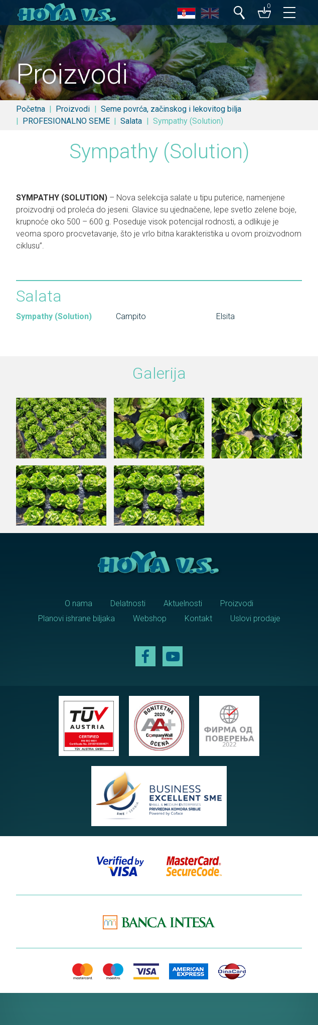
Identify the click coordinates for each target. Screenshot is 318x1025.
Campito (131, 316)
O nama (78, 603)
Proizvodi (73, 109)
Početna (30, 109)
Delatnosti (127, 603)
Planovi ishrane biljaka (76, 618)
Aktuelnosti (183, 603)
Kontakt (198, 618)
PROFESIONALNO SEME (66, 121)
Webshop (150, 618)
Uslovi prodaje (255, 618)
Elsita (225, 316)
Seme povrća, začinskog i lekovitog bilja (171, 109)
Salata (131, 121)
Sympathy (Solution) (54, 316)
